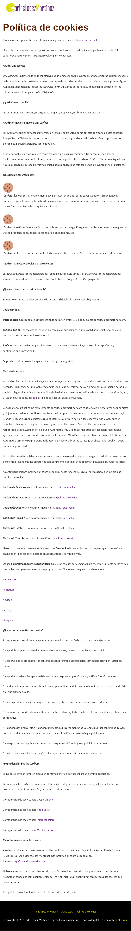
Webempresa (10, 579)
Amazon (7, 600)
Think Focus (120, 920)
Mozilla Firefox (45, 830)
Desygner (8, 620)
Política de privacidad (45, 911)
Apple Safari (43, 810)
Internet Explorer (46, 820)
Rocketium (9, 590)
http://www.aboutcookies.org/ (30, 861)
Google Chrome (45, 799)
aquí (35, 398)
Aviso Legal (67, 911)
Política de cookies (87, 911)
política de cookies (67, 487)
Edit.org (7, 610)
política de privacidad (85, 40)
